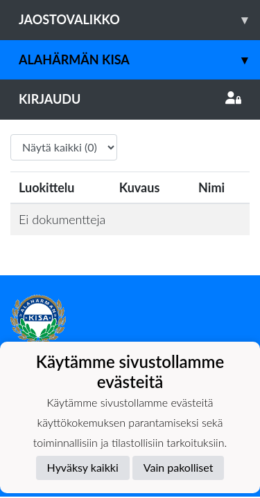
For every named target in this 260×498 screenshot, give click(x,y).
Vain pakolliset (179, 467)
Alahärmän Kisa (139, 60)
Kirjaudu (130, 99)
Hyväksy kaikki (83, 467)
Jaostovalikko (139, 19)
